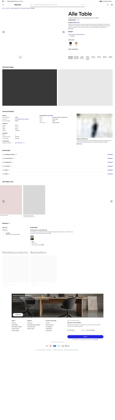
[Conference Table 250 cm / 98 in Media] (70, 55)
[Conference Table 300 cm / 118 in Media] (76, 55)
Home (3, 8)
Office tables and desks (24, 8)
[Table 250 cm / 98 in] (110, 54)
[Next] (63, 32)
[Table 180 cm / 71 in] (99, 54)
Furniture (7, 8)
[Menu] (3, 5)
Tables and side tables (14, 8)
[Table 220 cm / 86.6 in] (104, 54)
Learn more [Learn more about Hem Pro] (18, 314)
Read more (70, 28)
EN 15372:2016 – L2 (19, 142)
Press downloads (50, 325)
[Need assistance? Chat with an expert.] (105, 1)
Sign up (16, 1)
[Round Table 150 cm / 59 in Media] (87, 55)
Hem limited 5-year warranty (22, 119)
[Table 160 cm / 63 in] (93, 54)
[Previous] (3, 32)
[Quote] (112, 5)
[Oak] (76, 44)
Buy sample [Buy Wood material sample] (50, 115)
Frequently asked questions (33, 325)
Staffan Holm (76, 22)
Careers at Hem (15, 328)
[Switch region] (4, 1)
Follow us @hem (15, 330)
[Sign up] (85, 336)
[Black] (70, 44)
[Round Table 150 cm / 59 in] (82, 55)
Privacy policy (95, 339)
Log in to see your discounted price (76, 34)
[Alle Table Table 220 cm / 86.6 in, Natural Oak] (15, 233)
